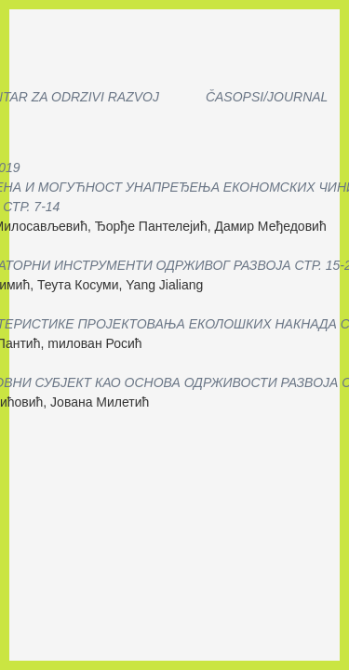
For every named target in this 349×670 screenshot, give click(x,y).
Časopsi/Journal (267, 96)
